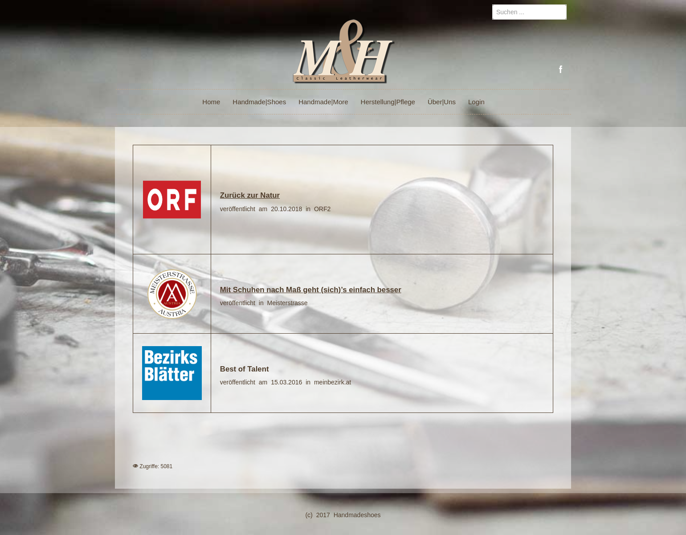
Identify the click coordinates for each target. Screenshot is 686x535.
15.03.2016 (288, 382)
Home (211, 102)
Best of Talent (244, 369)
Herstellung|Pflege (388, 102)
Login (476, 102)
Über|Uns (442, 102)
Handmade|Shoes (259, 102)
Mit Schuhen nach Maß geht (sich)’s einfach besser (310, 290)
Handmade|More (323, 102)
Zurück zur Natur (250, 195)
